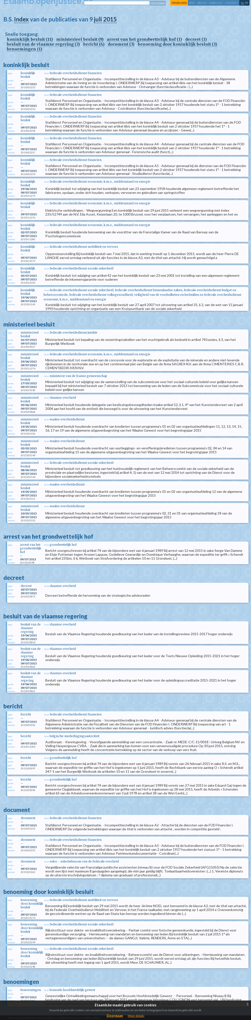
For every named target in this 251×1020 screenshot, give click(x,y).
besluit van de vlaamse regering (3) (43, 44)
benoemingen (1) (24, 49)
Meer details (136, 1016)
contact (231, 2)
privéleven (179, 2)
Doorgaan (115, 1015)
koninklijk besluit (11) (30, 39)
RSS (192, 2)
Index (21, 19)
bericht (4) (93, 44)
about (202, 2)
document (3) (121, 44)
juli (98, 19)
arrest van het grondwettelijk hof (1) (144, 39)
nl (242, 2)
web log (216, 2)
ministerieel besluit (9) (79, 39)
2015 (110, 19)
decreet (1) (196, 39)
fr (246, 2)
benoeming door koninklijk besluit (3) (177, 44)
